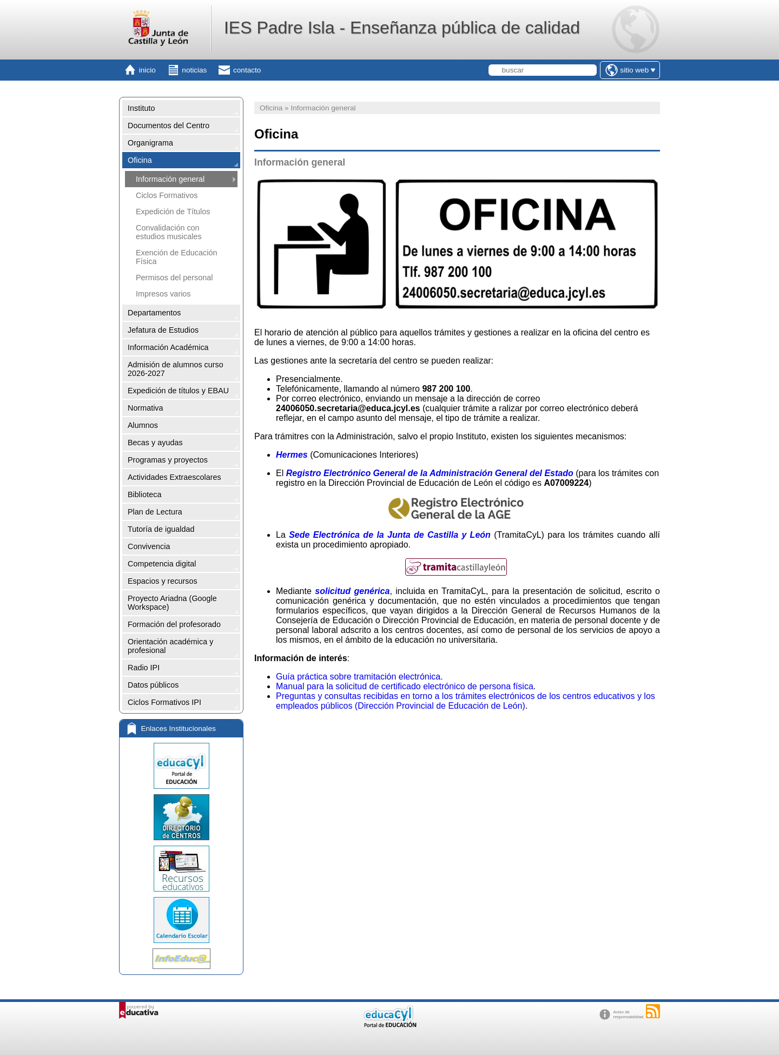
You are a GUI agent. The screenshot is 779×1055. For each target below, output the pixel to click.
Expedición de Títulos (173, 211)
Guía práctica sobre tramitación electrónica (358, 676)
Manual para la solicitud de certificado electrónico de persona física (404, 686)
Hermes (292, 454)
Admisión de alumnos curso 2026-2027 (175, 369)
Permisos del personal (174, 277)
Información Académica (168, 347)
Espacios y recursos (162, 581)
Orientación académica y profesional (170, 646)
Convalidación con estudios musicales (169, 232)
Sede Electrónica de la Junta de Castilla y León (390, 534)
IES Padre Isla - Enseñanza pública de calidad (402, 27)
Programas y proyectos (168, 460)
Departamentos (154, 312)
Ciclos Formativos (166, 195)
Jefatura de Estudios (163, 330)
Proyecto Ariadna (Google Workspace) (172, 602)
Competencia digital (162, 563)
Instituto (141, 108)
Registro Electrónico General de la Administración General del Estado (429, 473)
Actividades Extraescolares (174, 477)
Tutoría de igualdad (161, 529)
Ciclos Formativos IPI (164, 702)
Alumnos (143, 425)
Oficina (140, 160)
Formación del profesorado (174, 624)
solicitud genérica (352, 591)
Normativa (145, 408)
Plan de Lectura (155, 511)
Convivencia (149, 546)
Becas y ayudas (155, 442)
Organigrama (150, 143)
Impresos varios (163, 293)
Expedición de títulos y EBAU (178, 390)
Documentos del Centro (168, 125)
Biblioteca (144, 494)
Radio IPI (144, 667)
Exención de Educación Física (176, 257)
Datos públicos (153, 685)
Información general (170, 179)
